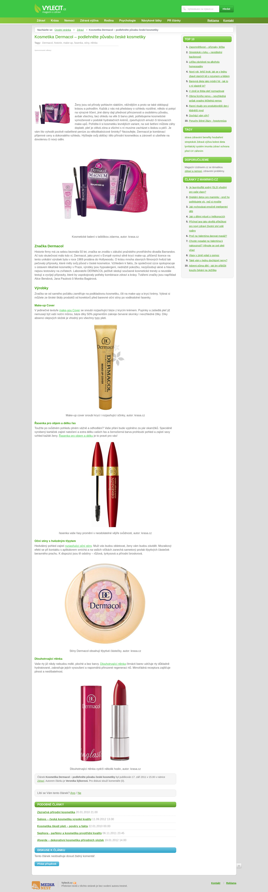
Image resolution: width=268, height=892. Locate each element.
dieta (222, 142)
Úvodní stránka (63, 29)
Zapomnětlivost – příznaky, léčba (207, 47)
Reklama (213, 20)
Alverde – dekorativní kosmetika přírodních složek (70, 840)
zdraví (216, 146)
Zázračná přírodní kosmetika (56, 812)
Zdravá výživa (89, 20)
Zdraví (41, 20)
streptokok (190, 142)
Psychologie (127, 20)
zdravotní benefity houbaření (207, 137)
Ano (72, 793)
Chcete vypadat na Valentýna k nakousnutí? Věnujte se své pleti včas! (206, 245)
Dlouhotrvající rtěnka (113, 663)
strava (188, 137)
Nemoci (69, 20)
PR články (174, 20)
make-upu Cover (69, 310)
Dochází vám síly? (199, 115)
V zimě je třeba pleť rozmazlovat (206, 91)
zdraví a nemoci (193, 171)
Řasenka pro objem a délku (76, 435)
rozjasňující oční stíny (78, 545)
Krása (55, 20)
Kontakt (228, 20)
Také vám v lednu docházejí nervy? (208, 260)
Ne (79, 793)
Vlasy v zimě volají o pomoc (204, 255)
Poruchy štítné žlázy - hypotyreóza (208, 120)
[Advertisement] (64, 77)
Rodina (109, 20)
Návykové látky (151, 20)
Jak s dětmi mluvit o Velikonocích (207, 216)
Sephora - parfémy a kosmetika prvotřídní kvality (69, 833)
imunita (208, 146)
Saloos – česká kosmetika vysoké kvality (64, 819)
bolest (215, 142)
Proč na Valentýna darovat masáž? (208, 236)
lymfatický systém (194, 146)
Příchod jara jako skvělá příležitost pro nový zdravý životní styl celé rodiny (207, 226)
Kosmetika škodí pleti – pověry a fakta (62, 826)
